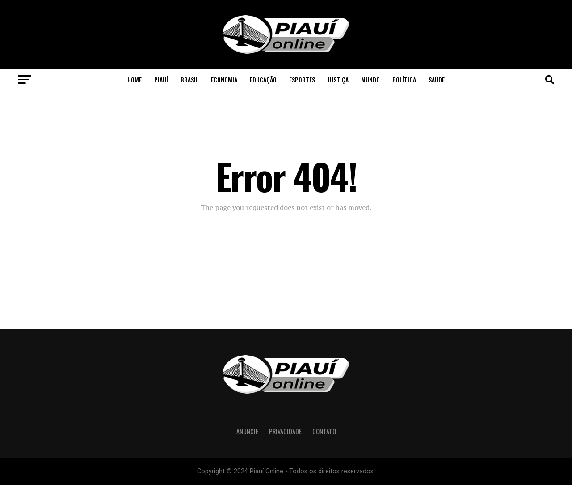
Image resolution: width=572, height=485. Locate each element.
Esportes (302, 79)
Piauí (161, 79)
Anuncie (247, 431)
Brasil (189, 79)
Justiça (338, 79)
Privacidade (285, 431)
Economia (224, 79)
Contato (324, 431)
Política (404, 79)
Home (134, 79)
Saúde (437, 79)
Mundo (370, 79)
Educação (263, 79)
